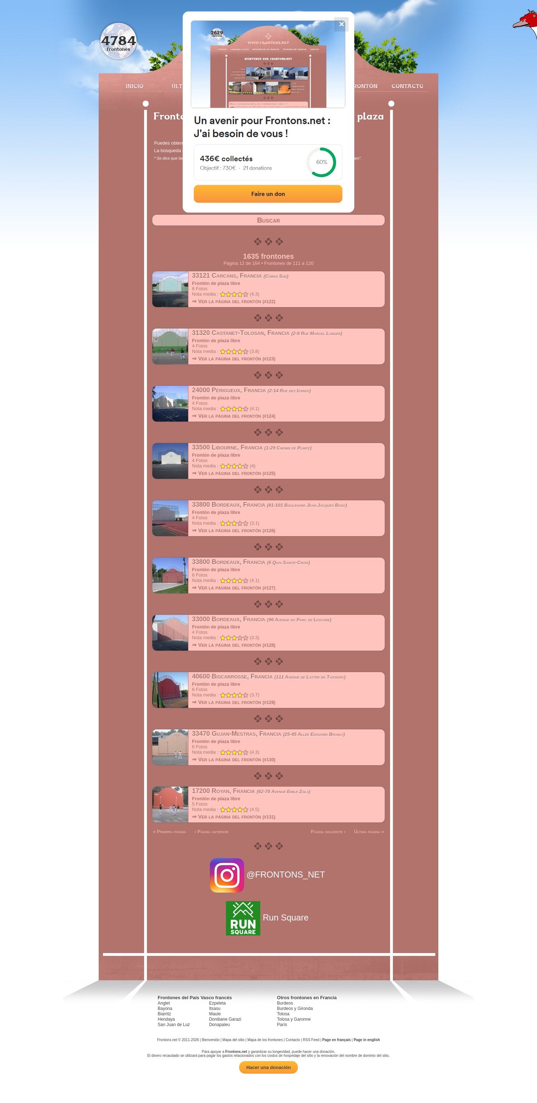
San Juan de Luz (174, 1024)
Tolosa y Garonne (294, 1019)
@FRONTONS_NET (268, 874)
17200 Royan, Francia (251, 791)
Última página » (369, 831)
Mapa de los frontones (265, 1040)
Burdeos (285, 1003)
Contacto (404, 85)
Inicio (134, 85)
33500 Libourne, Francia (252, 447)
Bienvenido (210, 1040)
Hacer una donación (268, 1067)
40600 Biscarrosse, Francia (269, 676)
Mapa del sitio (233, 1040)
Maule (215, 1013)
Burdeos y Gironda (295, 1008)
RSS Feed (311, 1040)
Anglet (164, 1003)
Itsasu (215, 1008)
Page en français (336, 1040)
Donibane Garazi (225, 1019)
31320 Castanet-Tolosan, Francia (267, 332)
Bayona (165, 1008)
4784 (118, 40)
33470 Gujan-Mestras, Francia (268, 733)
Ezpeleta (217, 1003)
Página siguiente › (328, 831)
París (282, 1024)
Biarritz (164, 1013)
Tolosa (283, 1013)
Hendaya (166, 1019)
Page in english (367, 1040)
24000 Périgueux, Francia (251, 390)
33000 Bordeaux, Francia (261, 619)
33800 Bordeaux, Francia (269, 504)
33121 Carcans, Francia (240, 275)
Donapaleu (219, 1024)
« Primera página (169, 831)
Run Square (268, 917)
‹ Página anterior (211, 831)
